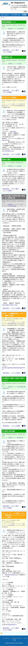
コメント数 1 (14, 188)
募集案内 (10, 204)
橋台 (18, 166)
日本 (7, 527)
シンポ (6, 325)
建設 (12, 325)
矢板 (9, 325)
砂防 (13, 525)
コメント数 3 (14, 90)
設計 (20, 104)
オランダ (21, 525)
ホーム (2, 17)
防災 (4, 105)
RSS (14, 640)
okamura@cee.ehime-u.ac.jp (9, 305)
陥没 (9, 107)
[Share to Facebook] (25, 51)
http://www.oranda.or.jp (11, 574)
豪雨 (18, 105)
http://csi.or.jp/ (5, 140)
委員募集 (14, 206)
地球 (15, 325)
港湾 (13, 323)
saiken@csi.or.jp (9, 151)
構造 (16, 323)
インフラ (17, 525)
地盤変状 (5, 107)
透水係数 (21, 386)
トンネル (10, 105)
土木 (15, 105)
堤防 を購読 (2, 634)
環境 (21, 325)
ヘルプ (25, 638)
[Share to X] (22, 51)
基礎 (8, 323)
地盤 (11, 323)
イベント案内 (11, 104)
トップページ (15, 15)
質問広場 (10, 28)
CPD (20, 323)
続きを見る (6, 50)
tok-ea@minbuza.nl (11, 624)
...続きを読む (12, 131)
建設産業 (21, 105)
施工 (22, 104)
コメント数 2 (14, 50)
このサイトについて (16, 638)
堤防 (20, 28)
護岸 (23, 28)
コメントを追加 (7, 52)
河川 (18, 28)
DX (13, 105)
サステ (18, 325)
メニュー (6, 15)
